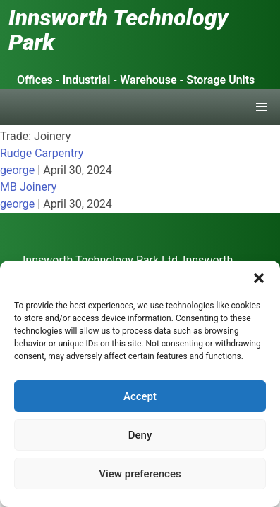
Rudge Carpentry (41, 153)
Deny (140, 435)
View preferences (140, 474)
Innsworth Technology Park (118, 30)
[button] (259, 278)
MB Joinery (28, 187)
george (17, 170)
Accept (140, 396)
